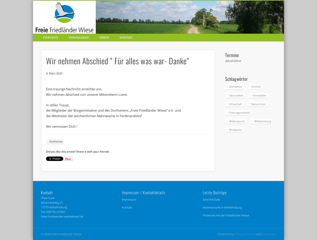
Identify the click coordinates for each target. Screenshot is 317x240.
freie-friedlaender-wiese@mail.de (62, 216)
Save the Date (211, 199)
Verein (104, 37)
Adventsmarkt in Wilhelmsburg (222, 207)
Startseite (50, 37)
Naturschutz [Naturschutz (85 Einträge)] (258, 104)
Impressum (129, 199)
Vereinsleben (79, 37)
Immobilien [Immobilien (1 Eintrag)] (259, 95)
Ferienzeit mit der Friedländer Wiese (226, 215)
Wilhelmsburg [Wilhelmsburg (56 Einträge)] (262, 121)
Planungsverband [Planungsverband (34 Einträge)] (239, 112)
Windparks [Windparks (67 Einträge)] (235, 130)
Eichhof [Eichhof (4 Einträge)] (256, 87)
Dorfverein (56, 141)
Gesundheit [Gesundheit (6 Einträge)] (236, 95)
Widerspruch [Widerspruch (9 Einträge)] (237, 121)
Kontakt (126, 37)
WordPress (269, 234)
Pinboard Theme (244, 234)
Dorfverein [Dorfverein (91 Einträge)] (235, 87)
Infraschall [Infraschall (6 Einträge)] (235, 104)
